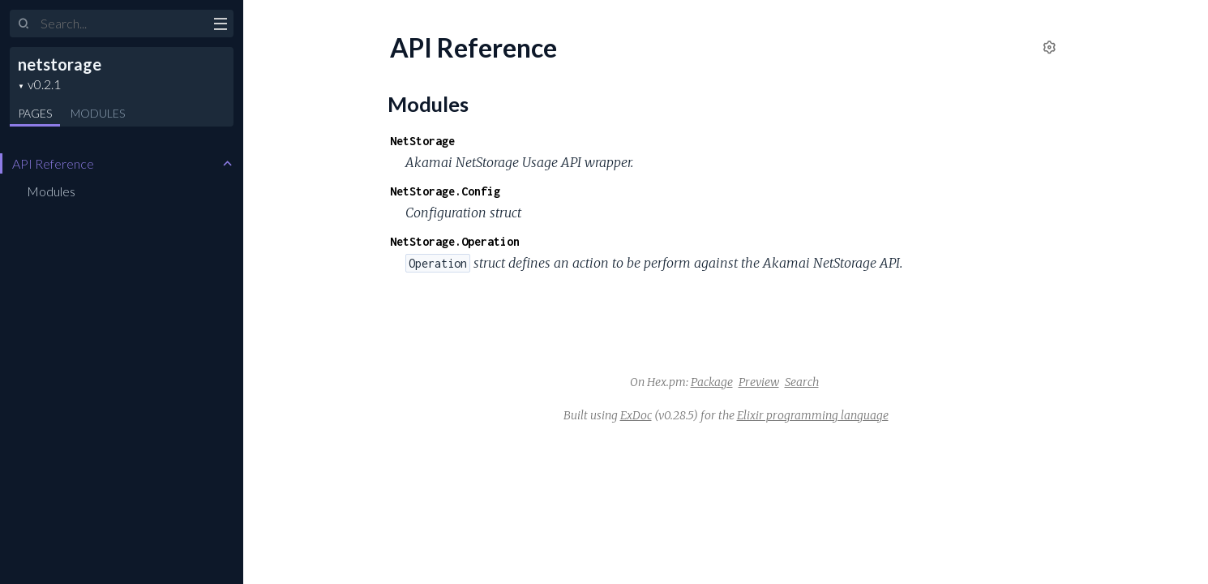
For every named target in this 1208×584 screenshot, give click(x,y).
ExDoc (636, 415)
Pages (35, 113)
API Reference (53, 163)
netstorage (59, 64)
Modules (98, 113)
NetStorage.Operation (455, 241)
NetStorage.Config (445, 191)
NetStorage (422, 141)
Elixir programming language (813, 415)
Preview (759, 382)
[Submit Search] (24, 24)
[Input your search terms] (121, 23)
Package (712, 382)
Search (802, 382)
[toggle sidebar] (220, 26)
